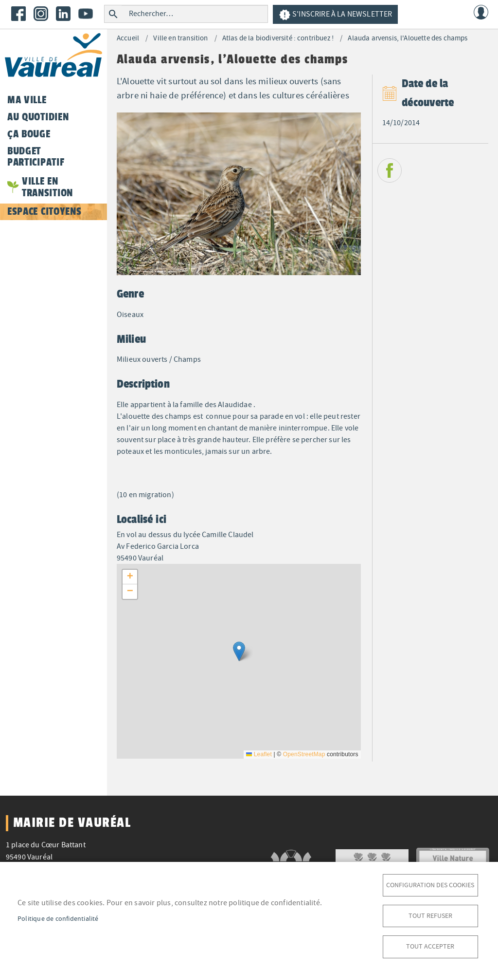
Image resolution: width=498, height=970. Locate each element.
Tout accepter (430, 946)
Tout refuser (430, 914)
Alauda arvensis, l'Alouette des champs (407, 38)
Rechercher (113, 13)
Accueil (128, 38)
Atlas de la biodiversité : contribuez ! (278, 38)
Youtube (85, 13)
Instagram (41, 13)
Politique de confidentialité (58, 917)
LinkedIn (63, 13)
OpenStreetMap (304, 754)
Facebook (18, 13)
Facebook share (389, 170)
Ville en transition (180, 38)
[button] (239, 651)
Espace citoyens (44, 211)
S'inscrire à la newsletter (335, 15)
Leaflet (259, 754)
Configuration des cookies (430, 882)
